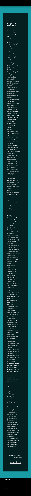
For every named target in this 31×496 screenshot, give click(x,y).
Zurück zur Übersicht (15, 462)
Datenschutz (7, 484)
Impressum (7, 479)
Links (5, 488)
